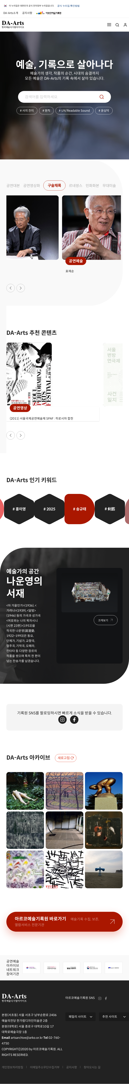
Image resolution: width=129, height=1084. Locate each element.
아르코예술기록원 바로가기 (57, 921)
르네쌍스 (78, 185)
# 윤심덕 (104, 110)
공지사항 (27, 13)
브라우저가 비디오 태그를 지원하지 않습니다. (25, 44)
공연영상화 (32, 185)
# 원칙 (46, 110)
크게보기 (103, 620)
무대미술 (113, 185)
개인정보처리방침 (13, 1067)
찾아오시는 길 (96, 1067)
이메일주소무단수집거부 (47, 1067)
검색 (101, 96)
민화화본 (96, 185)
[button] (10, 288)
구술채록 (56, 185)
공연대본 (13, 185)
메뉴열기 (109, 25)
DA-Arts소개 (10, 13)
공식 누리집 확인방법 (68, 7)
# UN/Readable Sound (74, 110)
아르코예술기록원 (48, 13)
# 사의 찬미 (26, 110)
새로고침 (64, 758)
